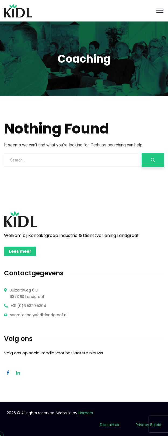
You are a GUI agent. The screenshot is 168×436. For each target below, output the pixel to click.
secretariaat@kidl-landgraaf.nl (38, 315)
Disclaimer (110, 424)
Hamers (85, 413)
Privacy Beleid (148, 424)
